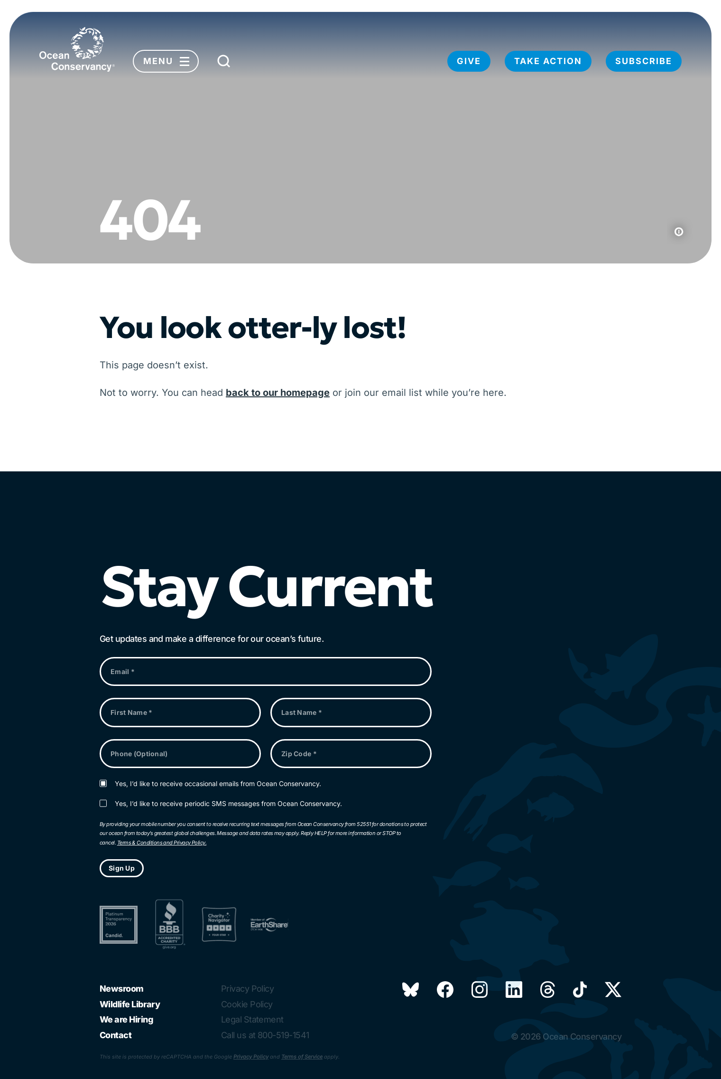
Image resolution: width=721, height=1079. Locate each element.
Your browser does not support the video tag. (360, 137)
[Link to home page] (77, 49)
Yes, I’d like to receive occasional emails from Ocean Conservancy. (218, 784)
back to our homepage (278, 392)
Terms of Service (302, 1056)
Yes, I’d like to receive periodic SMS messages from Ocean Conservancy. (228, 803)
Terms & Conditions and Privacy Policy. (161, 842)
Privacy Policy (250, 1056)
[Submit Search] (224, 63)
